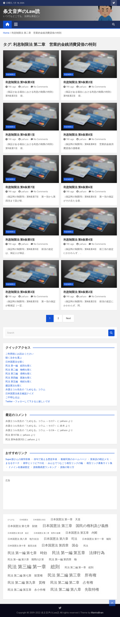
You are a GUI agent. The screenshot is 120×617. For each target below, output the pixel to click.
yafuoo (23, 86)
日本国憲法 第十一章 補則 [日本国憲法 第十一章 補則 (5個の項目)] (96, 539)
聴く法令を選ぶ (13, 357)
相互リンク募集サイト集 (99, 463)
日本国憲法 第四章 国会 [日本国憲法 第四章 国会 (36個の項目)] (60, 545)
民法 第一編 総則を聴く (18, 365)
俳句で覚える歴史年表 (45, 459)
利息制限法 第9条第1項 (20, 134)
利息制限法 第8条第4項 (77, 239)
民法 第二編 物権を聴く (18, 369)
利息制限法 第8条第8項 (77, 134)
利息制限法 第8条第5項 (20, 239)
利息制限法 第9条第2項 (77, 82)
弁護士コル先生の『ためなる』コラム (25, 389)
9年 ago (10, 86)
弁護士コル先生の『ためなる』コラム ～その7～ (31, 421)
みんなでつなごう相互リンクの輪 (65, 463)
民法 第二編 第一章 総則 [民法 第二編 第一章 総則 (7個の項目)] (79, 567)
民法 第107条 (12, 435)
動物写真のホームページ (74, 459)
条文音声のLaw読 (21, 11)
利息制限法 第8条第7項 (20, 187)
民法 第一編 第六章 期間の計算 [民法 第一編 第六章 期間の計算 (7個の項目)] (26, 559)
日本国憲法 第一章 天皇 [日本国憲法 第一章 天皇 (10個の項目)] (65, 519)
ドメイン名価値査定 (19, 467)
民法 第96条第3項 (14, 439)
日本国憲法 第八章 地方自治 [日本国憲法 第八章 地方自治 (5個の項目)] (23, 539)
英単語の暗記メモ (99, 459)
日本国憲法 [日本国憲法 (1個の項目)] (24, 520)
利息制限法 (10, 75)
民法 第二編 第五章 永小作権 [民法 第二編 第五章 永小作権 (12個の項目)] (26, 589)
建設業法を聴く (13, 385)
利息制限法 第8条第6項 (77, 187)
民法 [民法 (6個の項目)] (85, 545)
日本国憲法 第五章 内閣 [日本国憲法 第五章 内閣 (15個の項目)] (81, 532)
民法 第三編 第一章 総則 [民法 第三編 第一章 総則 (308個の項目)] (34, 566)
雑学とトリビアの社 (33, 463)
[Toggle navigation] (16, 24)
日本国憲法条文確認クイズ (19, 393)
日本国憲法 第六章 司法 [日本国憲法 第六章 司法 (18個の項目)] (60, 539)
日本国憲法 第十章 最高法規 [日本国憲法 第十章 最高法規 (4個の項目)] (22, 545)
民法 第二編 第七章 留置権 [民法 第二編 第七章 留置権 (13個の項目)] (25, 575)
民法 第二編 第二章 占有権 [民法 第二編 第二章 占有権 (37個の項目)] (71, 582)
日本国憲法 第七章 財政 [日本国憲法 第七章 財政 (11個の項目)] (23, 526)
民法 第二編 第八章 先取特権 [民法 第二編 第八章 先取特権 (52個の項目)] (74, 589)
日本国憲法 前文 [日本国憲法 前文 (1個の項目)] (39, 520)
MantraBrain (97, 612)
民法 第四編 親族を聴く (18, 377)
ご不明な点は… (13, 397)
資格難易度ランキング (45, 467)
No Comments (41, 86)
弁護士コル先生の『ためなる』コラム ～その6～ (31, 430)
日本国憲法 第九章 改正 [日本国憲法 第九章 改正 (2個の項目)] (18, 533)
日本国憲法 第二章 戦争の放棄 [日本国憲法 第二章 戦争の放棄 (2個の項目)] (47, 533)
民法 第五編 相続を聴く (18, 381)
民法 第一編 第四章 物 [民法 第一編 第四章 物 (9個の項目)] (63, 559)
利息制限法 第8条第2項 (77, 292)
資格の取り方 (67, 467)
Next (68, 318)
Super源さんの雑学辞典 (17, 459)
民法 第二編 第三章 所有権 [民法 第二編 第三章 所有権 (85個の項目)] (72, 575)
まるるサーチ (12, 463)
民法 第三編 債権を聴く (18, 373)
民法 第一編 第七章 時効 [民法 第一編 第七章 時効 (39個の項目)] (27, 553)
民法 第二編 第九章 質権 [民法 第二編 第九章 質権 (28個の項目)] (26, 582)
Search (111, 333)
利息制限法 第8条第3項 (20, 292)
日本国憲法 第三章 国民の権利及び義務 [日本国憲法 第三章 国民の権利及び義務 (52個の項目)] (75, 526)
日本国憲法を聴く (14, 361)
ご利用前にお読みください (19, 353)
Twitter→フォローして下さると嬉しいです (27, 401)
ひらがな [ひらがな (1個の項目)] (11, 520)
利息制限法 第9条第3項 (20, 82)
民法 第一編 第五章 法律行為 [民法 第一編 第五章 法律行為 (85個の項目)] (78, 553)
